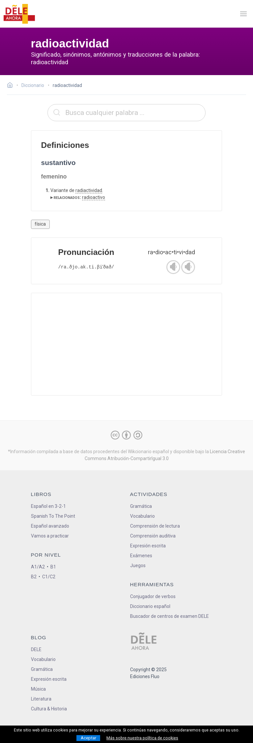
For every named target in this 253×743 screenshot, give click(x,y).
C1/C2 (48, 576)
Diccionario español (150, 606)
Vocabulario (142, 516)
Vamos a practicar (50, 535)
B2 (34, 576)
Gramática (141, 506)
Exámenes (141, 555)
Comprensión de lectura (155, 526)
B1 (53, 566)
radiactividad (88, 190)
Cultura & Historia (49, 708)
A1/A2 (38, 566)
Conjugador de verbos (153, 596)
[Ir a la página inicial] (11, 86)
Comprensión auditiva (153, 535)
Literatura (41, 699)
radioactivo (93, 197)
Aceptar (88, 737)
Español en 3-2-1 (48, 506)
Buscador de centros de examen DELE (169, 616)
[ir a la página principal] (19, 14)
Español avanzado (50, 526)
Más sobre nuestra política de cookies (142, 738)
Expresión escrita (148, 545)
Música (38, 689)
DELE (36, 649)
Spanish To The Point (53, 516)
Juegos (138, 565)
